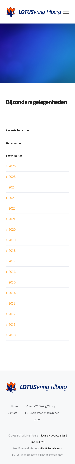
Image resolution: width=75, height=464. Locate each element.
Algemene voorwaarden (53, 435)
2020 (12, 229)
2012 (12, 314)
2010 (12, 335)
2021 (12, 219)
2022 (12, 208)
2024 (12, 187)
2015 (12, 282)
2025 (12, 176)
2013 (12, 303)
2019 (12, 240)
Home (14, 406)
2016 (12, 271)
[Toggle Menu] (66, 12)
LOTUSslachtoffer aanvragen (42, 413)
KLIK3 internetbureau (51, 448)
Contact (12, 413)
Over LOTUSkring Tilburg (41, 406)
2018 (12, 250)
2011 (12, 324)
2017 (12, 261)
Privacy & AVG (37, 442)
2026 (12, 166)
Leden (37, 419)
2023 (12, 197)
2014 (12, 292)
